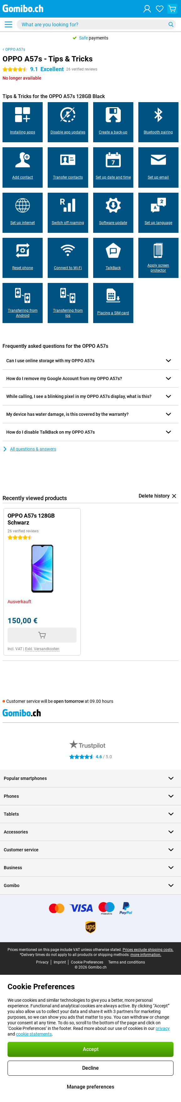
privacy (163, 1028)
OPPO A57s (15, 49)
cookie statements (34, 1034)
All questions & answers (29, 449)
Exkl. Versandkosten (42, 649)
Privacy (42, 962)
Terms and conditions (126, 962)
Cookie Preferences (87, 962)
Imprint (60, 962)
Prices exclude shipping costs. (148, 950)
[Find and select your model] (96, 24)
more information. (145, 955)
